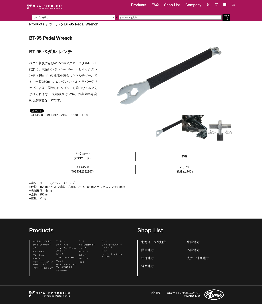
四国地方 (193, 250)
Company (193, 5)
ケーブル (36, 259)
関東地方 (147, 250)
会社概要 (155, 293)
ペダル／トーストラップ (43, 268)
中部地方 (147, 258)
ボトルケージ (61, 271)
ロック (104, 251)
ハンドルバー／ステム (42, 241)
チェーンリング (62, 245)
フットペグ (60, 241)
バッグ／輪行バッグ (87, 245)
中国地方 (193, 242)
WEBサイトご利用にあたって (184, 293)
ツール (54, 25)
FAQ (155, 5)
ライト (81, 241)
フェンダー (60, 261)
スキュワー (60, 254)
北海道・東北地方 (153, 242)
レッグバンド (84, 259)
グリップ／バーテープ (42, 245)
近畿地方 (147, 266)
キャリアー (83, 248)
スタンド (82, 255)
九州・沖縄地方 (198, 258)
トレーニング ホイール (65, 258)
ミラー (36, 248)
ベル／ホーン (38, 252)
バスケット (83, 252)
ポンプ (81, 262)
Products (138, 5)
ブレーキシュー (39, 255)
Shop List (172, 5)
